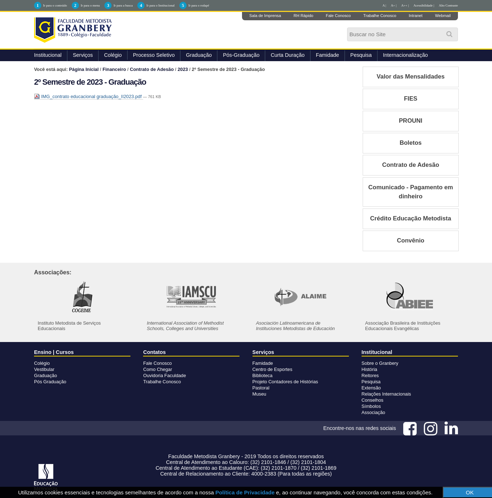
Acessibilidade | (423, 5)
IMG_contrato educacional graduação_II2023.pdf (88, 96)
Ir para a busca (123, 5)
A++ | (405, 5)
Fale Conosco (338, 15)
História (369, 369)
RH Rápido (303, 15)
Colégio (113, 55)
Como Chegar (157, 369)
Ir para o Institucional (160, 5)
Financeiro (114, 69)
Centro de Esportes (272, 369)
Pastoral (261, 388)
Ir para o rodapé (198, 5)
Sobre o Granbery (380, 363)
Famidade (327, 55)
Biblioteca (263, 375)
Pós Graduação (50, 381)
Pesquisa (361, 55)
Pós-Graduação (241, 55)
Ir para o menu (90, 5)
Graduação (199, 55)
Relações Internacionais (386, 394)
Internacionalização (405, 55)
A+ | (394, 5)
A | (384, 5)
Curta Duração (288, 55)
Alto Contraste (448, 5)
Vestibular (44, 369)
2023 (183, 69)
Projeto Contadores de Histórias (285, 381)
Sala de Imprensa (265, 15)
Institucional (48, 55)
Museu (259, 394)
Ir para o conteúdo (55, 5)
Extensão (371, 388)
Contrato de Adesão (152, 69)
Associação (373, 412)
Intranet (415, 15)
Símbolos (371, 406)
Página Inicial (84, 69)
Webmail (443, 15)
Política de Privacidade (244, 492)
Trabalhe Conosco (379, 15)
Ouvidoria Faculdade (164, 375)
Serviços (83, 55)
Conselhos (372, 400)
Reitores (370, 375)
